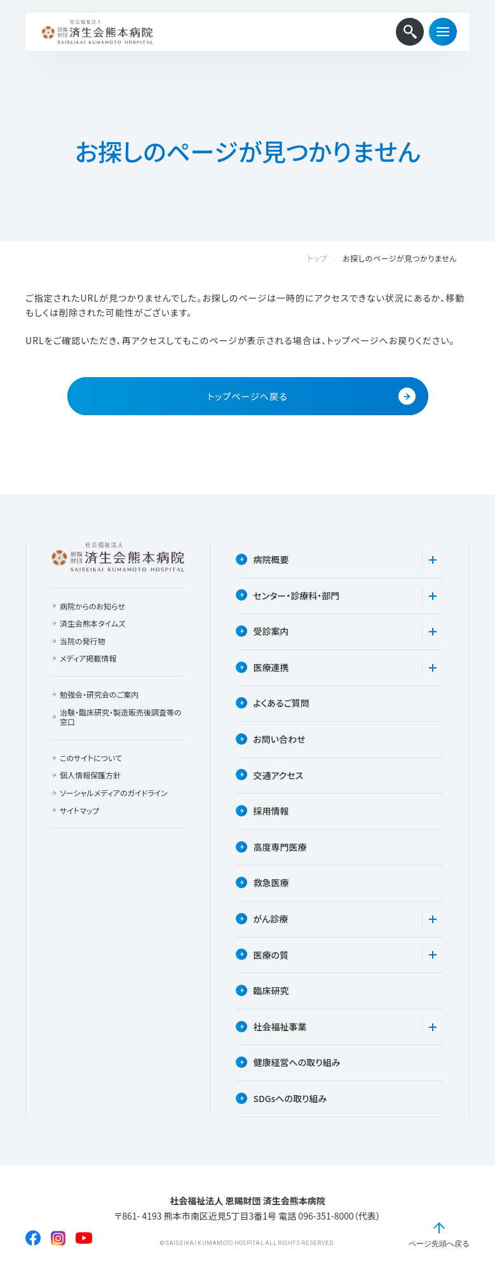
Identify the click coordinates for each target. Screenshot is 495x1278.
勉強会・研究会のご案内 (99, 694)
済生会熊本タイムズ (92, 623)
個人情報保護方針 (90, 775)
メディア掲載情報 (88, 658)
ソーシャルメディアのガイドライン (114, 793)
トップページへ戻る (311, 396)
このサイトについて (91, 758)
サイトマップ (79, 811)
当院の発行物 (82, 641)
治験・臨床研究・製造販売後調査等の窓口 (121, 717)
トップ (330, 258)
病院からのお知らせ (92, 606)
